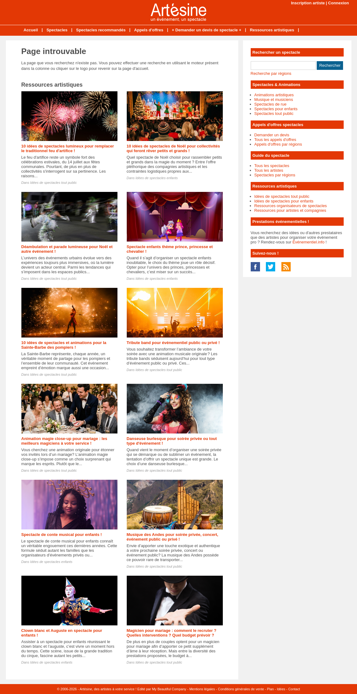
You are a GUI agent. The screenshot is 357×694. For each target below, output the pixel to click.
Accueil (31, 30)
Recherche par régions (271, 73)
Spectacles (57, 30)
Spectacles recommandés (101, 30)
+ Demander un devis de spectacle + (206, 30)
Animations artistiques (274, 95)
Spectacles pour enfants (276, 109)
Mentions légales (202, 689)
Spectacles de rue (270, 104)
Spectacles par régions (274, 175)
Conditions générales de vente (241, 689)
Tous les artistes (268, 170)
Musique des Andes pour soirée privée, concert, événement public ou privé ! (172, 537)
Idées (281, 689)
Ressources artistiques (272, 30)
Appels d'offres (148, 30)
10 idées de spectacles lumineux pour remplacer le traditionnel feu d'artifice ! (67, 148)
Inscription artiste (308, 3)
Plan (270, 689)
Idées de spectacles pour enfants (284, 201)
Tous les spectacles (271, 165)
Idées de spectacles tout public (53, 182)
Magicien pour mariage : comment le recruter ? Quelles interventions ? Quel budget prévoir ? (172, 632)
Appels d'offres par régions (278, 144)
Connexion (338, 3)
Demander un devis (271, 135)
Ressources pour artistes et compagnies (290, 210)
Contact (294, 689)
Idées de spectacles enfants (156, 178)
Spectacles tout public (273, 113)
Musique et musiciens (273, 99)
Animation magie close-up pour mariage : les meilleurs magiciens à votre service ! (64, 441)
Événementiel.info (308, 242)
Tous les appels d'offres (275, 139)
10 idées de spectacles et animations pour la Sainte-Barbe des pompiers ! (64, 345)
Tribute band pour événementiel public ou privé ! (173, 342)
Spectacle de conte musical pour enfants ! (61, 534)
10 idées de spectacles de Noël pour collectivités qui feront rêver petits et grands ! (173, 148)
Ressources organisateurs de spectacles (290, 205)
